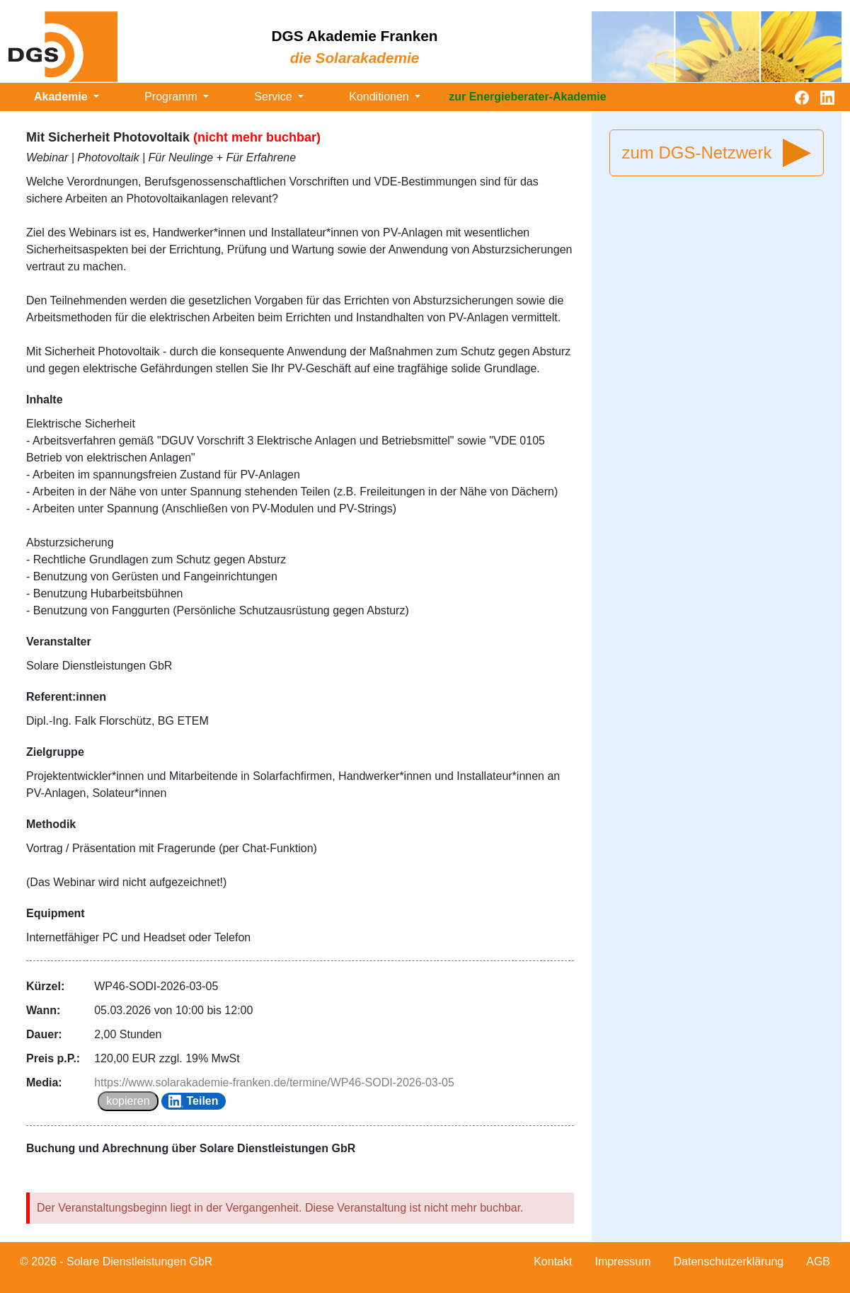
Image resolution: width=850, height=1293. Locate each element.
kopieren (127, 1101)
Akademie (62, 97)
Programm (172, 97)
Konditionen (380, 97)
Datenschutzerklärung (729, 1261)
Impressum (622, 1261)
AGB (818, 1261)
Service (274, 97)
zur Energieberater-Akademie (527, 97)
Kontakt (553, 1261)
